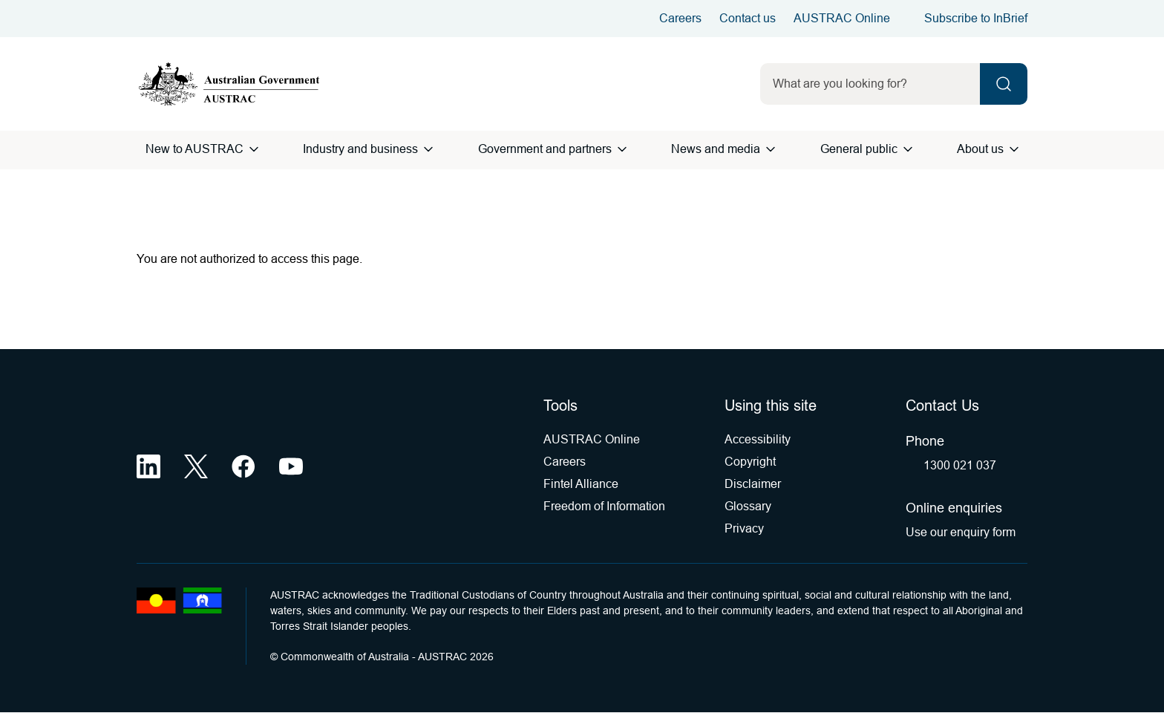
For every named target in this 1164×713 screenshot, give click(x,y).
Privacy (744, 528)
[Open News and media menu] (770, 149)
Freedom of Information (604, 506)
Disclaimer (753, 484)
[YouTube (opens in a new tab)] (291, 466)
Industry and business (360, 149)
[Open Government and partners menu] (622, 149)
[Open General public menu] (907, 149)
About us (980, 149)
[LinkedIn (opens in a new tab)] (148, 466)
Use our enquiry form (961, 532)
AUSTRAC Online (842, 18)
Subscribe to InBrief (975, 18)
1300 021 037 (959, 465)
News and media (715, 149)
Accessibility (758, 439)
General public (858, 149)
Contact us (747, 18)
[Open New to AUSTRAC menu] (253, 149)
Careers (680, 18)
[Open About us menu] (1014, 149)
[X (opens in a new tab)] (196, 466)
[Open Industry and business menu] (428, 149)
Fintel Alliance (580, 484)
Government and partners (545, 149)
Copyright (750, 461)
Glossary (748, 506)
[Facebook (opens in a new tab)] (243, 466)
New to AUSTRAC (194, 149)
